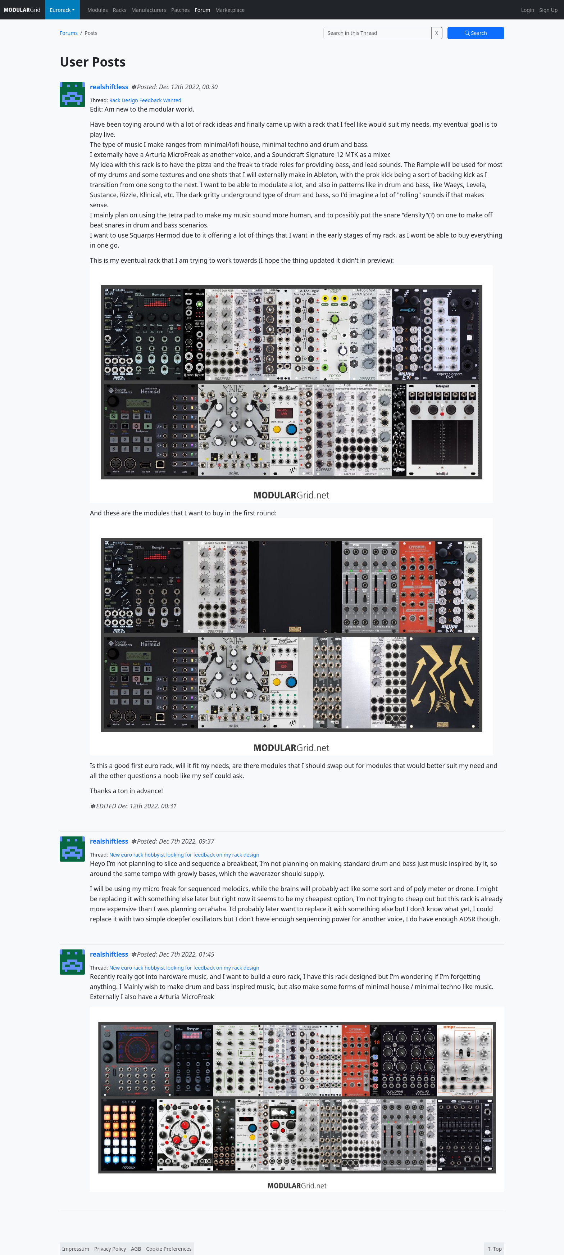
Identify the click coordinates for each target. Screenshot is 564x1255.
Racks (119, 9)
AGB (136, 1248)
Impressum (75, 1248)
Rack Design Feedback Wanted (145, 100)
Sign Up (548, 9)
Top (494, 1248)
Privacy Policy (110, 1248)
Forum (202, 9)
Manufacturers (148, 9)
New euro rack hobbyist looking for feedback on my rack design (184, 854)
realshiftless (109, 86)
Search (476, 33)
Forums (69, 33)
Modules (97, 9)
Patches (180, 9)
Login (528, 9)
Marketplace (230, 9)
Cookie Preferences (168, 1248)
